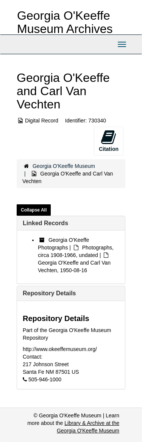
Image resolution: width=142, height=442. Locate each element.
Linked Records (45, 223)
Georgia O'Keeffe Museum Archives (65, 22)
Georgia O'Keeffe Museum (64, 166)
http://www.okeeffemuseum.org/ (60, 349)
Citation (109, 140)
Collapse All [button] (34, 210)
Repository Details (49, 293)
